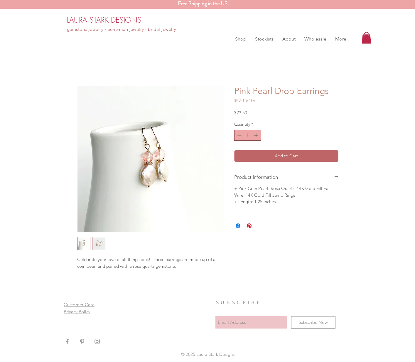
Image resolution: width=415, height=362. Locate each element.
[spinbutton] (247, 135)
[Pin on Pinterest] (249, 225)
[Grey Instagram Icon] (97, 341)
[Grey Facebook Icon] (67, 341)
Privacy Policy (77, 311)
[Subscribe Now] (313, 322)
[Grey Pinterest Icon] (82, 341)
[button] (241, 39)
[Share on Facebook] (238, 225)
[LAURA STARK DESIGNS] (104, 20)
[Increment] (256, 135)
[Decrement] (238, 135)
